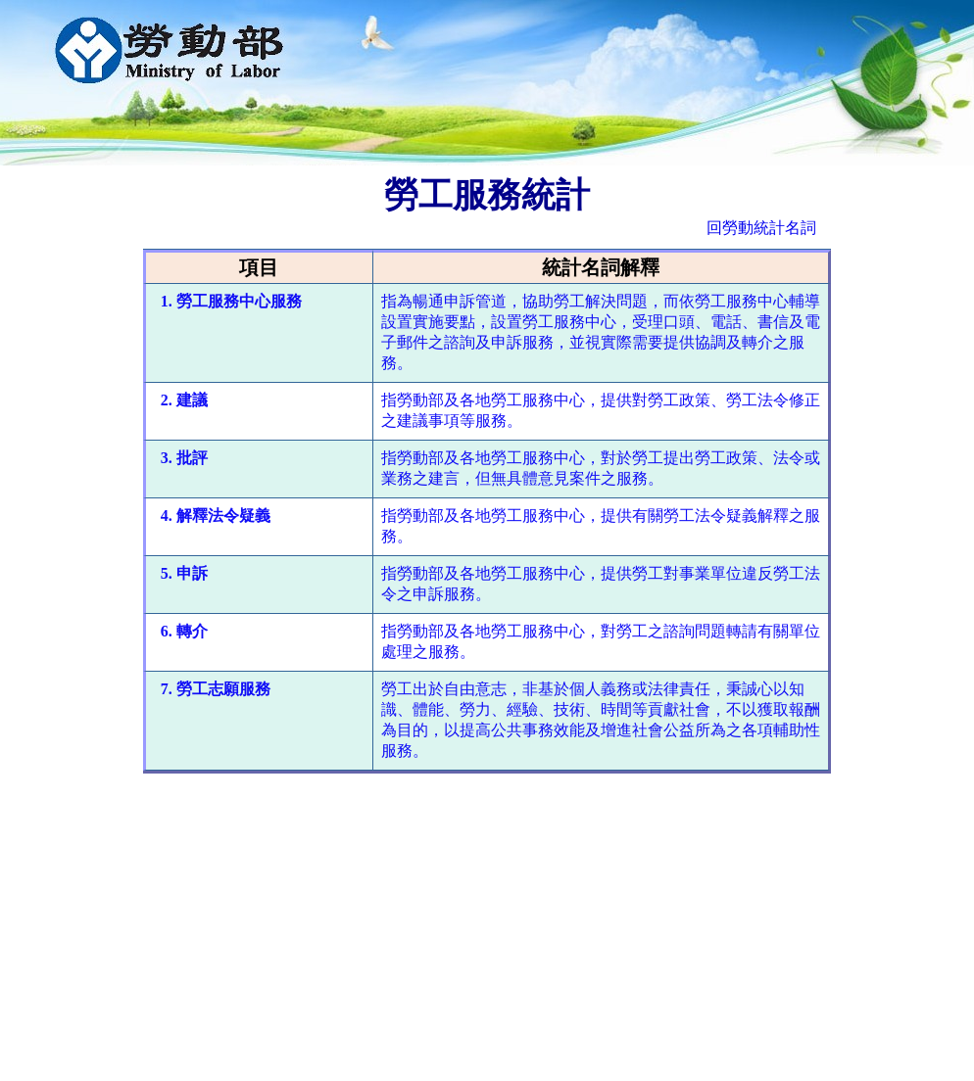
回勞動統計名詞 (761, 227)
